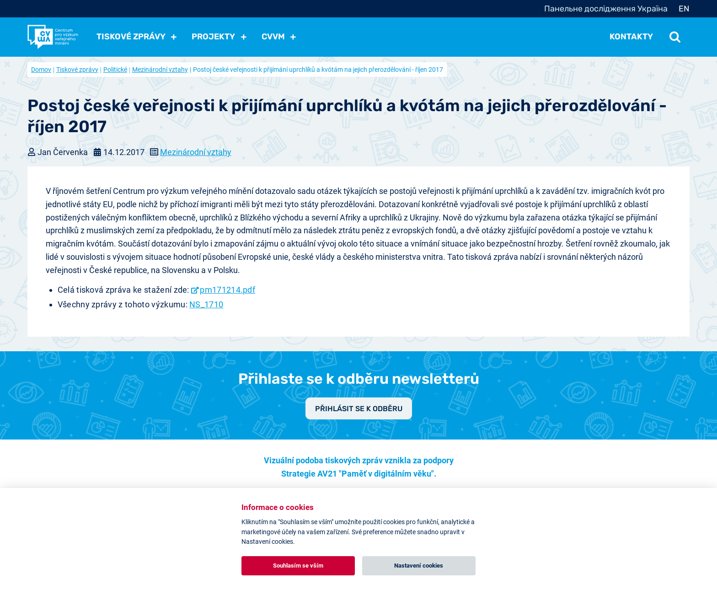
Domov (41, 69)
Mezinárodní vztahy (160, 69)
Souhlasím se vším (298, 565)
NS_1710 (206, 304)
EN (684, 9)
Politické (115, 69)
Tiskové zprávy (77, 69)
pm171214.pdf (227, 290)
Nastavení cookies (418, 565)
